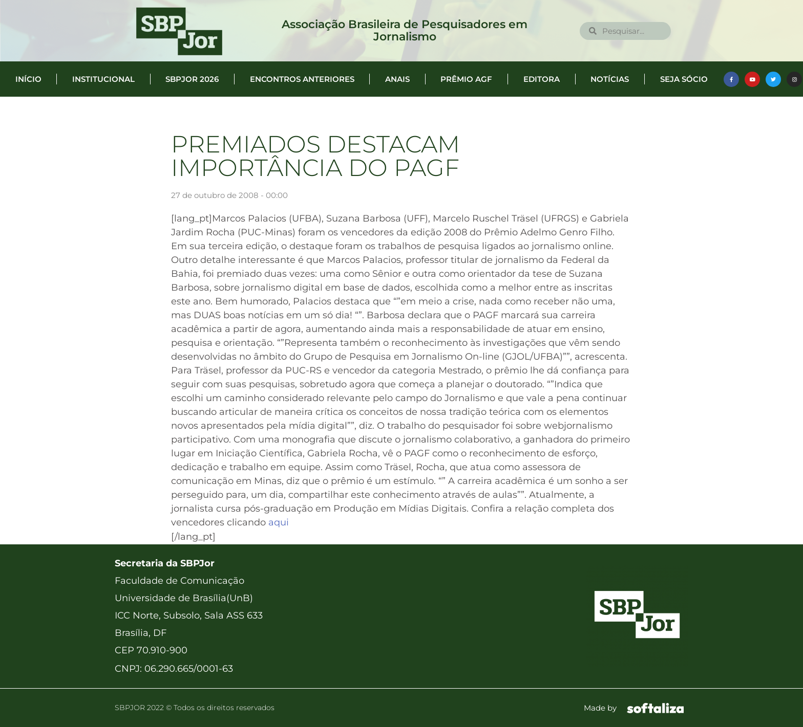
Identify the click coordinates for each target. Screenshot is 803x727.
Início (28, 79)
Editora (541, 79)
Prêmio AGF (466, 79)
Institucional (103, 79)
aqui (278, 522)
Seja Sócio (684, 79)
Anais (397, 79)
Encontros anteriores (302, 79)
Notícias (609, 79)
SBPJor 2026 (192, 79)
